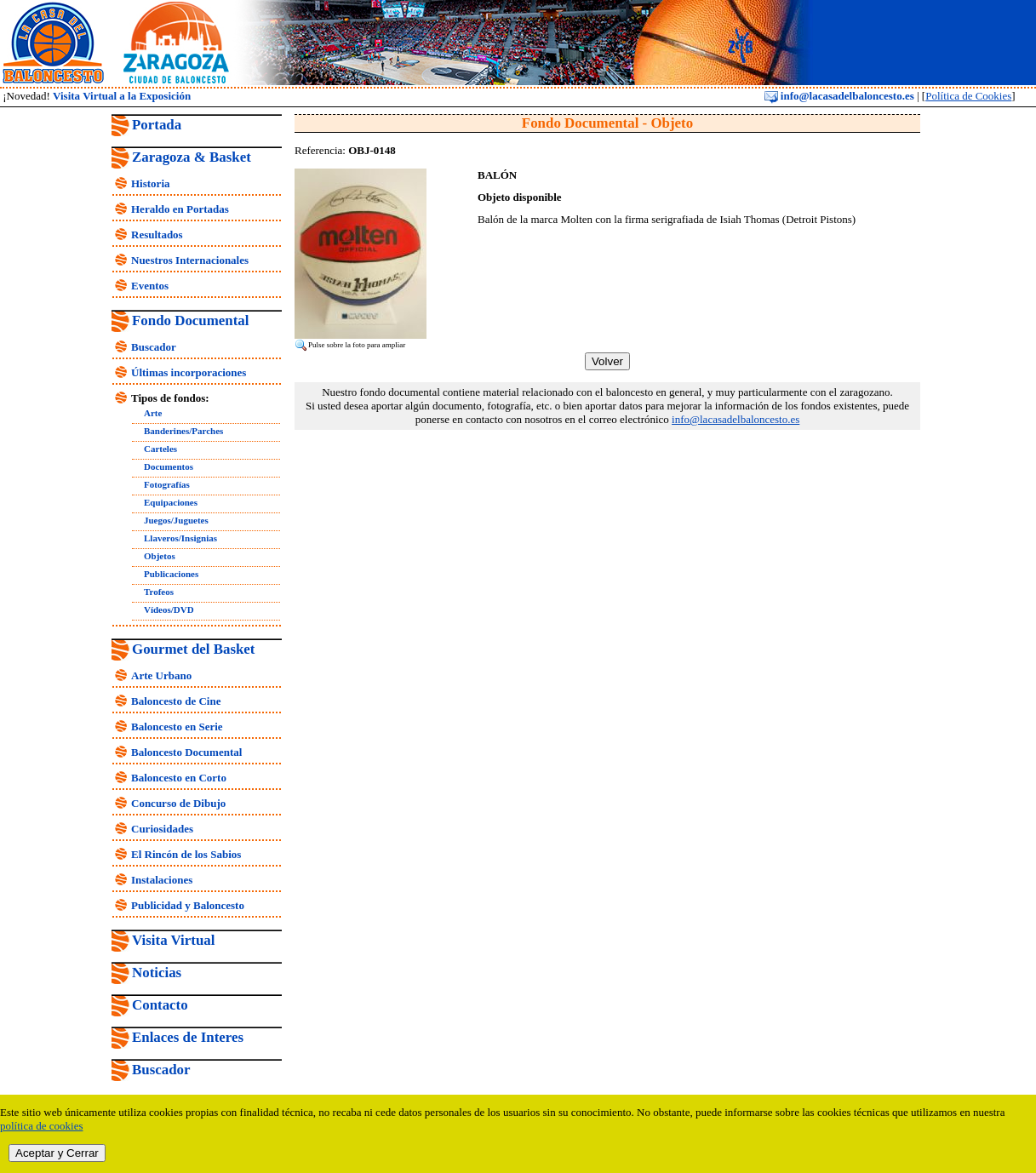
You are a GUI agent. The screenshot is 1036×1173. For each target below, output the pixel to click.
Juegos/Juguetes (176, 520)
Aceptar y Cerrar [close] (57, 1153)
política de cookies (41, 1125)
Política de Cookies (968, 95)
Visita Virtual (173, 940)
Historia (150, 183)
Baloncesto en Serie (177, 726)
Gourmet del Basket (193, 649)
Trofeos (159, 591)
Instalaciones (161, 879)
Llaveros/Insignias (180, 538)
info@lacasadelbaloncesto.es (839, 95)
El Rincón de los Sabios (186, 854)
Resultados (157, 234)
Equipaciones (170, 502)
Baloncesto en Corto (178, 777)
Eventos (150, 285)
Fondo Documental (190, 320)
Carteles (160, 448)
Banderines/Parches (183, 431)
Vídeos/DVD (169, 609)
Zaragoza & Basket (191, 157)
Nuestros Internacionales (190, 260)
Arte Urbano (161, 675)
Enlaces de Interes (187, 1037)
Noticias (156, 972)
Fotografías (167, 484)
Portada (156, 125)
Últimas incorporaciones (188, 372)
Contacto (160, 1005)
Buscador (153, 346)
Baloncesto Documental (186, 752)
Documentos (168, 466)
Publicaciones (171, 574)
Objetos (159, 556)
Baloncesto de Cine (175, 701)
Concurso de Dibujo (178, 803)
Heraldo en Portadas (180, 209)
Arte (153, 413)
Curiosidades (162, 828)
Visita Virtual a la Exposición (122, 95)
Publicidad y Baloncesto (187, 905)
